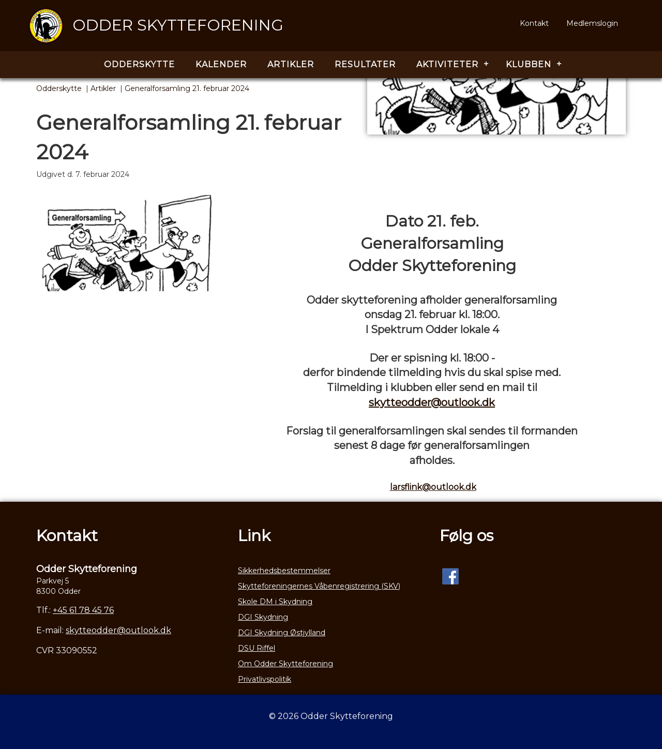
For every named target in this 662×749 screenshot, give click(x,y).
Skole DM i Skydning (275, 601)
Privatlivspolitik (264, 679)
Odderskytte (139, 64)
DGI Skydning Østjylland (281, 632)
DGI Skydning (263, 617)
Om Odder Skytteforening (285, 663)
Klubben (528, 64)
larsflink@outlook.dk (433, 487)
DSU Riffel (256, 648)
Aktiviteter (447, 64)
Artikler (290, 64)
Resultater (365, 64)
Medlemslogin (592, 23)
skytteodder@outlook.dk (432, 402)
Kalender (221, 64)
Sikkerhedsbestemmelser (284, 570)
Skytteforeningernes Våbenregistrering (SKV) (319, 586)
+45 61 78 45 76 (83, 610)
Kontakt (534, 23)
